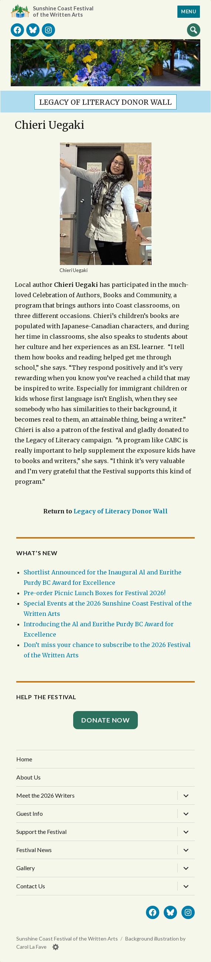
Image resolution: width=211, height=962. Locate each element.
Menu (188, 11)
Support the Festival (41, 831)
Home (24, 758)
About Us (28, 777)
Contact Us (30, 885)
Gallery (25, 867)
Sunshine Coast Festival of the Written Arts (63, 11)
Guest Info (29, 813)
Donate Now (105, 720)
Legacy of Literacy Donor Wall (105, 102)
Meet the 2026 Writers (45, 795)
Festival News (34, 849)
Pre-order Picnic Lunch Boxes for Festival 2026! (95, 593)
